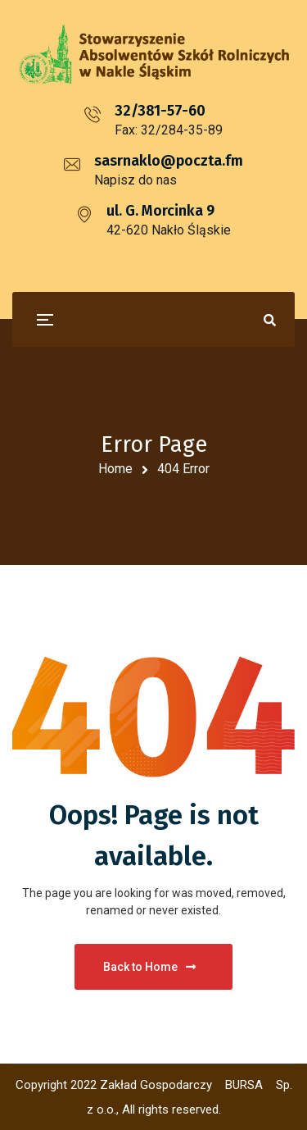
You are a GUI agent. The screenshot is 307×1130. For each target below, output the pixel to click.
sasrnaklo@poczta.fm (168, 161)
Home (115, 468)
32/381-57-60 (160, 111)
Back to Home (149, 966)
